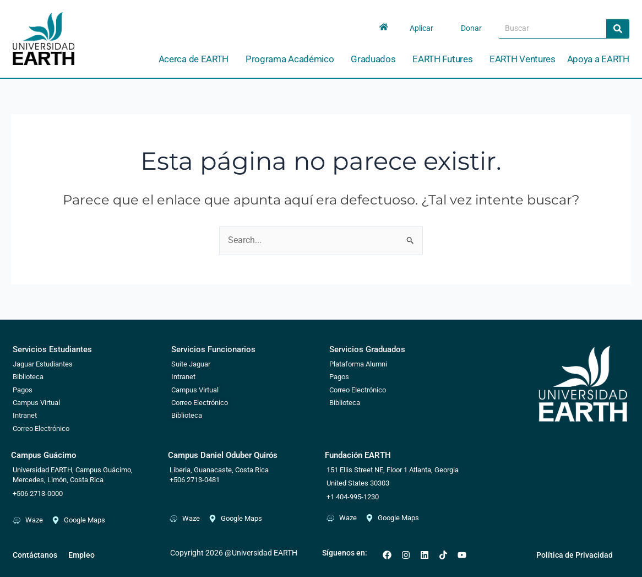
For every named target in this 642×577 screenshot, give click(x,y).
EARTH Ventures (522, 58)
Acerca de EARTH (197, 59)
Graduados (376, 59)
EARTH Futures (445, 59)
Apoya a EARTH (598, 58)
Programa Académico (293, 59)
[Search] (617, 28)
